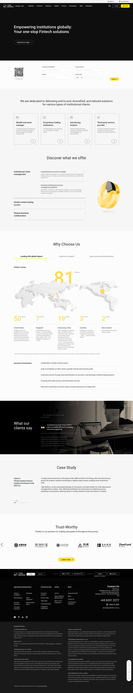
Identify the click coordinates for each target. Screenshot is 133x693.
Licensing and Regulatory (72, 602)
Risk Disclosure (18, 598)
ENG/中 (112, 1)
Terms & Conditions (17, 594)
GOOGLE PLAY (78, 573)
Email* (44, 74)
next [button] (18, 504)
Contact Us (71, 599)
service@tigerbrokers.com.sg (110, 608)
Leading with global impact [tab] (31, 260)
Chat (129, 662)
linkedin (23, 617)
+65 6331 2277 (110, 600)
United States (125, 1)
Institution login (23, 42)
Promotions (73, 6)
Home (129, 675)
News (69, 596)
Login (129, 669)
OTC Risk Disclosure (17, 603)
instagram (27, 617)
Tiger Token (44, 601)
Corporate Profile (73, 593)
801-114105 (50, 643)
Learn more (66, 564)
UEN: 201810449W (42, 686)
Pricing (64, 6)
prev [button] (14, 504)
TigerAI (56, 6)
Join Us (56, 593)
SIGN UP (125, 6)
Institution (89, 6)
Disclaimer (29, 593)
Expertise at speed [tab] (66, 260)
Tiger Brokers (13, 6)
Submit (114, 79)
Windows (113, 574)
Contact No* (78, 74)
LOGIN (116, 6)
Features (48, 6)
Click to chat (114, 604)
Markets (31, 6)
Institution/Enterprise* (48, 67)
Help (81, 6)
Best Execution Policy (30, 603)
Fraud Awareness (46, 604)
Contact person (79, 67)
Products (39, 6)
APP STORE (66, 573)
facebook (19, 617)
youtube (15, 617)
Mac (100, 574)
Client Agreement (29, 598)
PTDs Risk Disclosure (17, 608)
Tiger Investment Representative (59, 597)
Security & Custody (44, 594)
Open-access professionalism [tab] (101, 260)
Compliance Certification (44, 607)
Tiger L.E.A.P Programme (58, 601)
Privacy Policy (45, 598)
